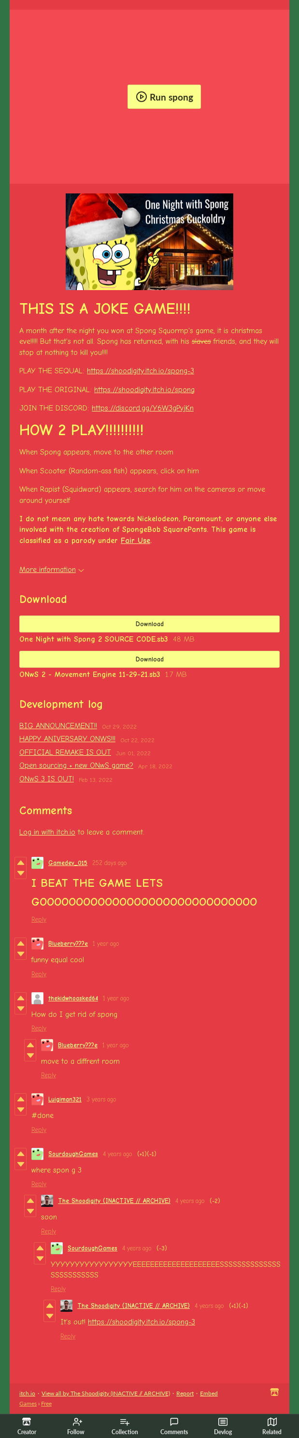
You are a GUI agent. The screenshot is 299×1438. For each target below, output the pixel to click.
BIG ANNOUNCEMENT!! (58, 725)
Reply (38, 919)
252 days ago (109, 862)
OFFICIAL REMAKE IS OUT (65, 752)
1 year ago (106, 943)
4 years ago (117, 1154)
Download (150, 624)
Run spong (164, 97)
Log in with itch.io (47, 832)
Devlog (223, 1426)
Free (46, 1403)
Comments (174, 1426)
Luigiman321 (65, 1099)
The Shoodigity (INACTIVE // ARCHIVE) (114, 1200)
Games (28, 1403)
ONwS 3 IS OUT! (46, 779)
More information (51, 569)
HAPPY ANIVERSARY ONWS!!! (67, 738)
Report (185, 1393)
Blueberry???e (68, 943)
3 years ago (101, 1099)
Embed (209, 1393)
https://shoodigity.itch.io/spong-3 (140, 371)
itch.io (27, 1393)
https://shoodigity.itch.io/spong (144, 389)
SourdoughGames (73, 1154)
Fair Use (135, 540)
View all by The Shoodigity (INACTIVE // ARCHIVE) (106, 1393)
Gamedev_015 (67, 862)
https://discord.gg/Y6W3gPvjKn (143, 408)
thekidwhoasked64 (73, 998)
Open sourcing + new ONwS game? (76, 765)
